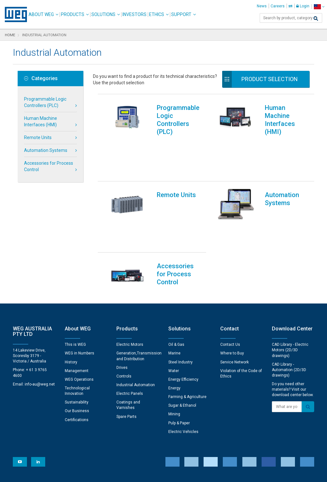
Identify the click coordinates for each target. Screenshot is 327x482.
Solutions (103, 14)
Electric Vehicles (183, 365)
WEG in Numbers (79, 287)
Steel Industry (180, 296)
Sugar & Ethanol (182, 339)
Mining (174, 348)
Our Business (77, 345)
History (71, 296)
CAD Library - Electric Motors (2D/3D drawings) (290, 284)
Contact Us (230, 278)
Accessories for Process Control (48, 166)
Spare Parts (126, 350)
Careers (278, 6)
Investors (134, 14)
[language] (319, 6)
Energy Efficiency (183, 313)
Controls (123, 310)
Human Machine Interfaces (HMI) (40, 121)
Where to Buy (232, 287)
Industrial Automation (135, 319)
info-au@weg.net (40, 318)
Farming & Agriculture (187, 330)
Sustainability (76, 336)
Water (173, 305)
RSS (180, 472)
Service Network (234, 296)
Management (76, 305)
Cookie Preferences (169, 453)
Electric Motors (129, 278)
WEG (13, 14)
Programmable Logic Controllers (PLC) (45, 102)
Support (181, 14)
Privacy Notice (86, 472)
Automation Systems (45, 150)
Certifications (76, 354)
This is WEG (75, 278)
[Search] (315, 18)
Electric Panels (129, 327)
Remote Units (38, 137)
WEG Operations (79, 313)
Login (302, 6)
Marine (174, 287)
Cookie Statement (123, 472)
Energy (174, 322)
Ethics (156, 14)
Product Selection (269, 79)
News (262, 6)
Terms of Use (159, 472)
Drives (122, 301)
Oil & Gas (176, 278)
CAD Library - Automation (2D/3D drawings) (289, 304)
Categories (41, 78)
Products (72, 14)
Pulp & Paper (179, 357)
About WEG (41, 14)
